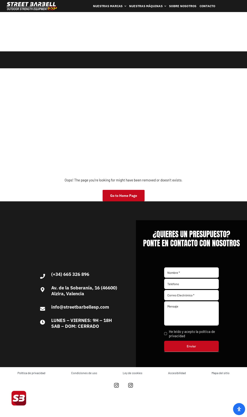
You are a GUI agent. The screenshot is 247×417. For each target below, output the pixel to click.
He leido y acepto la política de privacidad (192, 333)
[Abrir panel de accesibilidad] (239, 409)
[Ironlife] (103, 338)
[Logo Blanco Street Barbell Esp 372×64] (32, 3)
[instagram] (116, 385)
